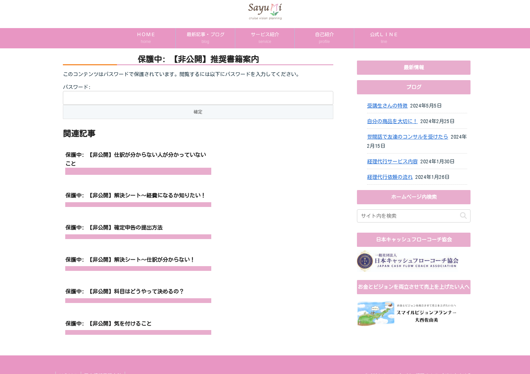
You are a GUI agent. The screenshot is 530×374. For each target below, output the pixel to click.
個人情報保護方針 (104, 364)
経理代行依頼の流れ (390, 177)
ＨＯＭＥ (68, 364)
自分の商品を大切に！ (392, 121)
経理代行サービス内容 (392, 161)
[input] (414, 216)
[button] (463, 216)
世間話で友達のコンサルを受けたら (407, 136)
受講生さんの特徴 (387, 105)
